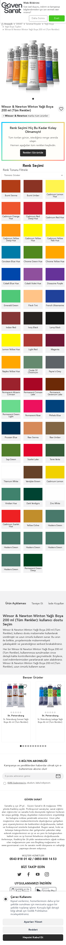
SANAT (19, 24)
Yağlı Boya (49, 24)
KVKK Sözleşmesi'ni (17, 783)
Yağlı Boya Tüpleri (13, 27)
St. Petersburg (16, 716)
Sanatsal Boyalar (33, 24)
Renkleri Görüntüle (33, 153)
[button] (33, 99)
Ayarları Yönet (33, 922)
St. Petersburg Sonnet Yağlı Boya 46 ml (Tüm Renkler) (16, 720)
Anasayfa (6, 24)
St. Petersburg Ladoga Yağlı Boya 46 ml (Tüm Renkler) (50, 720)
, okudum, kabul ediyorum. (27, 783)
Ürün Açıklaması (15, 603)
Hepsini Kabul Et (33, 937)
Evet (56, 18)
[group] (33, 65)
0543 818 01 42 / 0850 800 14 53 (33, 859)
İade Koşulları (56, 603)
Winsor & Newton (25, 116)
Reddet (33, 930)
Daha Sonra (38, 18)
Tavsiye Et (37, 603)
